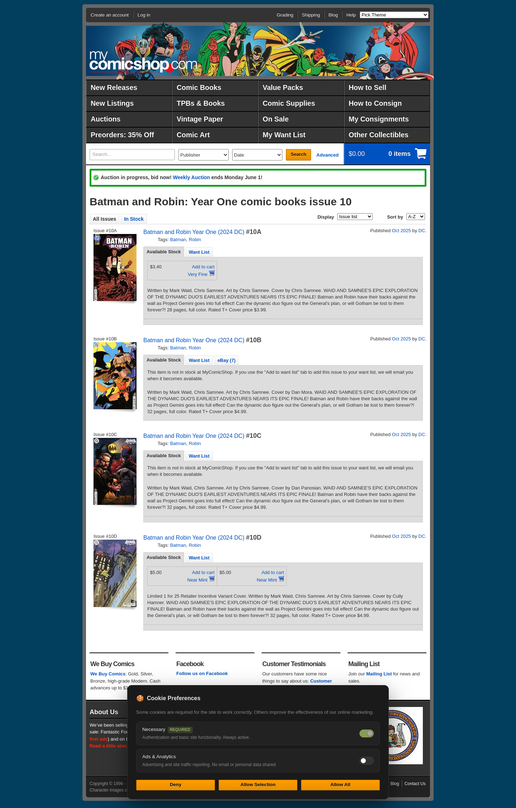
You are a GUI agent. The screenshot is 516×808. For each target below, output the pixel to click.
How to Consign (375, 103)
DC (422, 230)
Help (351, 15)
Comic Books (199, 87)
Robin (195, 239)
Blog (333, 15)
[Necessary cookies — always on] (366, 733)
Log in (144, 15)
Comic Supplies (289, 103)
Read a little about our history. (123, 746)
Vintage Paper (200, 119)
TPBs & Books (201, 103)
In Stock (133, 219)
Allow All (340, 784)
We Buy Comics (107, 673)
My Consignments (379, 119)
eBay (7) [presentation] (227, 360)
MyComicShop (143, 62)
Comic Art (193, 135)
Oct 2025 (401, 230)
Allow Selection (258, 784)
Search (298, 154)
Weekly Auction (191, 177)
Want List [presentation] (199, 252)
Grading (285, 15)
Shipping (311, 15)
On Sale (276, 119)
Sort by (395, 217)
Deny (175, 784)
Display (325, 217)
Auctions (105, 119)
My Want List (284, 135)
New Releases (114, 87)
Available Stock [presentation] (164, 251)
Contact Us (415, 783)
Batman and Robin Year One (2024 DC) (193, 232)
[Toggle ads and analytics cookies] (366, 761)
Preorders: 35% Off (122, 135)
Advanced (327, 155)
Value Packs (283, 87)
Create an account (110, 15)
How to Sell (367, 87)
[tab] (163, 252)
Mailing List (379, 673)
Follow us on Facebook (202, 673)
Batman (178, 239)
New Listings (112, 103)
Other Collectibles (378, 135)
